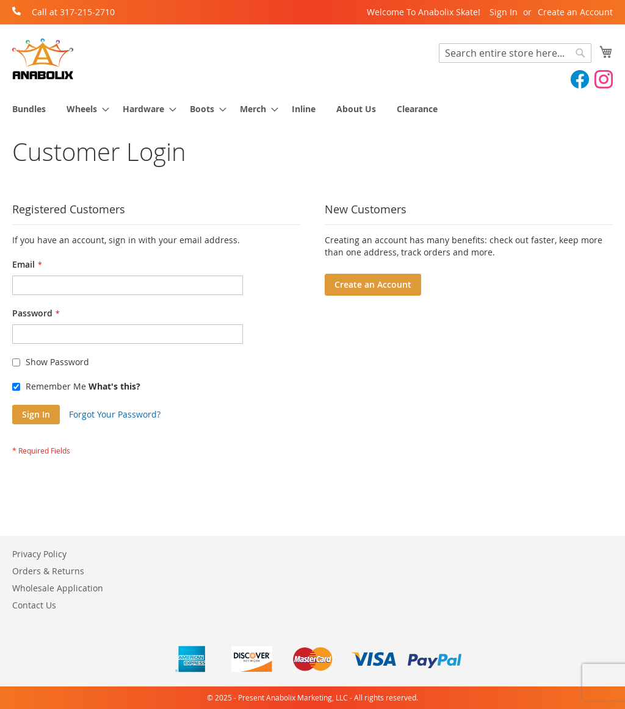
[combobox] (515, 53)
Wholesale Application (57, 588)
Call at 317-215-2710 (73, 12)
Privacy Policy (39, 554)
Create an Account (575, 12)
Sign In (504, 12)
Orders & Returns (48, 571)
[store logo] (42, 58)
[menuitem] (29, 108)
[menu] (312, 108)
